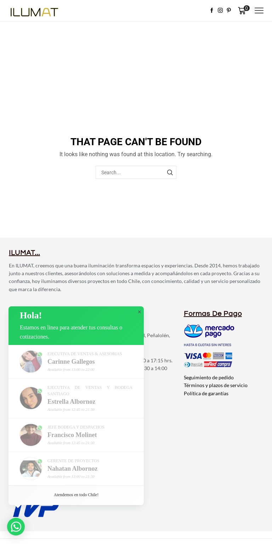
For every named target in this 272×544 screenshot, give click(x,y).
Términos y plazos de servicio (216, 385)
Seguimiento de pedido (209, 377)
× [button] (139, 312)
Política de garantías (206, 393)
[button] (16, 527)
